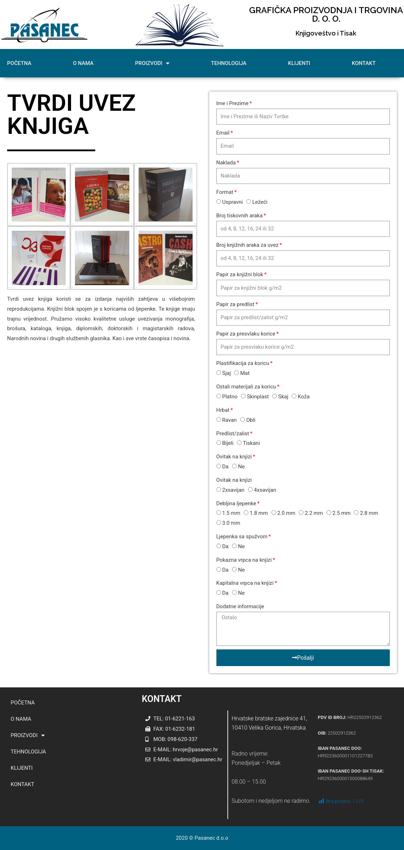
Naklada (226, 162)
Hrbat (223, 410)
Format (224, 192)
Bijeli (227, 443)
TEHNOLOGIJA (229, 63)
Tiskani (251, 443)
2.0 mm (286, 513)
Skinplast (258, 396)
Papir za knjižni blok (239, 274)
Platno (229, 396)
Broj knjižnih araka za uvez (247, 245)
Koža (303, 396)
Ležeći (260, 202)
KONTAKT (364, 63)
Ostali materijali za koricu (246, 386)
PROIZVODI (152, 63)
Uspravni (232, 202)
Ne (241, 466)
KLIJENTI (299, 63)
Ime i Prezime (232, 103)
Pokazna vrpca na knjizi (244, 560)
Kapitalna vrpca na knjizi (245, 583)
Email (223, 133)
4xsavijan (265, 490)
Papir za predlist (235, 304)
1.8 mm (259, 513)
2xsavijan (233, 490)
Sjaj (226, 373)
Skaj (283, 396)
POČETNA (19, 63)
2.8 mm (369, 513)
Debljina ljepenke (236, 503)
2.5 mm (342, 513)
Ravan (229, 420)
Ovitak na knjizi (234, 456)
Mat (244, 373)
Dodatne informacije (240, 606)
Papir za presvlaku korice (245, 334)
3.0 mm (231, 523)
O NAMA (83, 63)
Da (225, 466)
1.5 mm (231, 513)
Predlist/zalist (232, 433)
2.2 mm (314, 513)
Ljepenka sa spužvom (242, 536)
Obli (250, 420)
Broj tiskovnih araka (239, 215)
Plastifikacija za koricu (242, 363)
